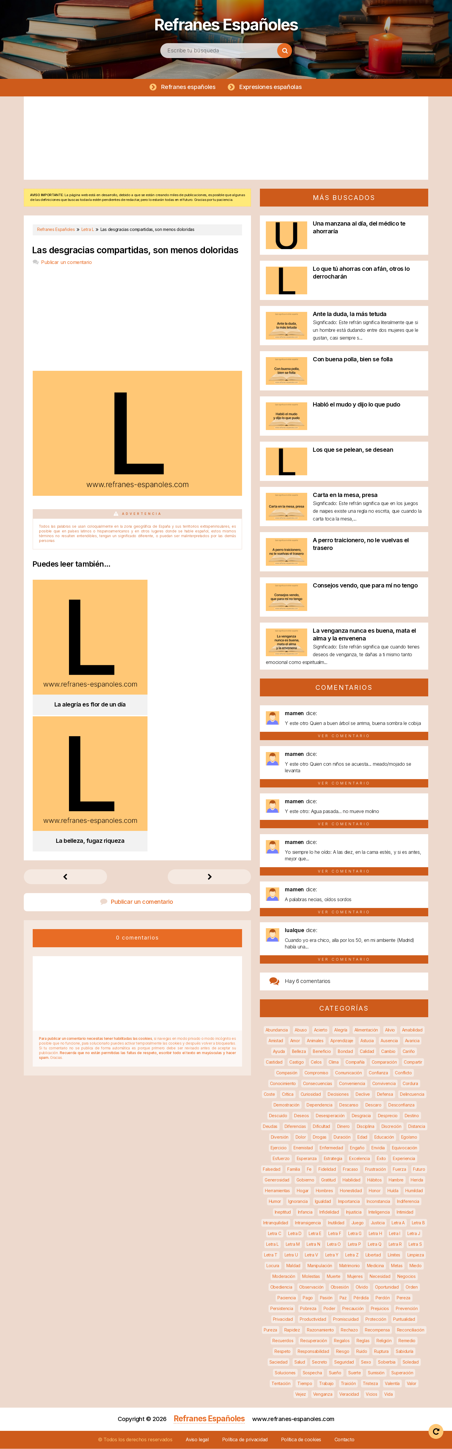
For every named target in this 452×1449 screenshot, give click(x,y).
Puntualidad (404, 1319)
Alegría (340, 1030)
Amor (295, 1040)
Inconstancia (378, 1201)
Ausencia (389, 1040)
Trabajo (326, 1383)
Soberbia (387, 1362)
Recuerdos (282, 1340)
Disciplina (365, 1126)
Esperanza (307, 1158)
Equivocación (404, 1148)
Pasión (326, 1297)
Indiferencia (408, 1201)
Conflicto (403, 1073)
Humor (275, 1201)
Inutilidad (336, 1223)
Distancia (416, 1126)
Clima (334, 1062)
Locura (272, 1265)
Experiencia (404, 1158)
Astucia (367, 1040)
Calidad (367, 1051)
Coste (269, 1094)
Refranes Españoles (226, 24)
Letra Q (375, 1244)
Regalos (341, 1340)
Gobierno (305, 1180)
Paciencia (286, 1297)
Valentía (392, 1383)
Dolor (301, 1137)
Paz (343, 1297)
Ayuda (279, 1051)
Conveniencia (352, 1083)
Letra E (315, 1233)
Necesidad (380, 1276)
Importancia (349, 1201)
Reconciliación (410, 1330)
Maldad (293, 1265)
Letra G (355, 1233)
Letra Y (331, 1255)
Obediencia (281, 1287)
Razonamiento (320, 1330)
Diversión (279, 1137)
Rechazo (349, 1330)
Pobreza (308, 1308)
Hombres (324, 1190)
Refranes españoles (188, 86)
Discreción (391, 1126)
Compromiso (316, 1073)
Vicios (371, 1394)
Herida (417, 1180)
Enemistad (303, 1148)
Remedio (406, 1340)
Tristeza (370, 1383)
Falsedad (271, 1169)
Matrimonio (349, 1265)
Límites (394, 1255)
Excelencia (359, 1158)
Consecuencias (317, 1083)
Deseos (301, 1115)
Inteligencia (379, 1212)
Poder (329, 1308)
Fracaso (350, 1169)
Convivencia (384, 1083)
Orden (412, 1287)
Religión (384, 1340)
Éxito (381, 1158)
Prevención (407, 1308)
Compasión (286, 1073)
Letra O (334, 1244)
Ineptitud (283, 1212)
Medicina (375, 1265)
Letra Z (351, 1255)
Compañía (355, 1062)
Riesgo (342, 1351)
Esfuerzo (281, 1158)
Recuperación (313, 1340)
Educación (384, 1137)
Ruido (361, 1351)
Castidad (274, 1062)
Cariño (409, 1051)
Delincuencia (412, 1094)
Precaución (353, 1308)
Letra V (311, 1255)
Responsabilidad (313, 1351)
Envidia (378, 1148)
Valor (412, 1383)
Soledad (411, 1362)
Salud (299, 1362)
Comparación (384, 1062)
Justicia (378, 1223)
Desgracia (361, 1115)
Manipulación (319, 1265)
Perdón (383, 1297)
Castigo (296, 1062)
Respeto (282, 1351)
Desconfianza (401, 1105)
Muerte (333, 1276)
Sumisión (376, 1372)
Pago (308, 1297)
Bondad (345, 1051)
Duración (342, 1137)
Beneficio (322, 1051)
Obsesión (340, 1287)
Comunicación (348, 1073)
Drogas (320, 1137)
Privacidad (283, 1319)
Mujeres (354, 1276)
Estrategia (333, 1158)
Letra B (418, 1223)
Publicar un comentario (66, 262)
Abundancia (277, 1030)
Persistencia (281, 1308)
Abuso (301, 1030)
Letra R (395, 1244)
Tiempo (304, 1383)
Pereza (403, 1297)
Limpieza (415, 1255)
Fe (309, 1169)
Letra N (313, 1244)
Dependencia (319, 1105)
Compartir (413, 1062)
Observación (311, 1287)
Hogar (303, 1190)
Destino (412, 1115)
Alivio (390, 1030)
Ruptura (381, 1351)
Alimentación (366, 1030)
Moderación (283, 1276)
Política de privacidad (245, 1440)
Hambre (396, 1180)
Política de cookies (301, 1440)
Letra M (293, 1244)
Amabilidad (412, 1030)
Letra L (272, 1244)
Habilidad (351, 1180)
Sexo (366, 1362)
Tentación (280, 1383)
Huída (392, 1190)
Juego (357, 1223)
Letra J (413, 1233)
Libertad (373, 1255)
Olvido (362, 1287)
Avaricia (412, 1040)
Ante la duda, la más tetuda (350, 314)
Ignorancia (298, 1201)
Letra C (274, 1233)
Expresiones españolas (270, 86)
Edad (362, 1137)
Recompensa (377, 1330)
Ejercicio (278, 1148)
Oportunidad (387, 1287)
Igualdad (323, 1201)
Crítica (288, 1094)
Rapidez (292, 1330)
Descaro (373, 1105)
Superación (402, 1372)
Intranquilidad (275, 1223)
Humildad (414, 1190)
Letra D (295, 1233)
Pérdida (361, 1297)
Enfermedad (331, 1148)
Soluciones (285, 1372)
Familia (293, 1169)
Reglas (363, 1340)
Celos (316, 1062)
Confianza (378, 1073)
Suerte (354, 1372)
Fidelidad (327, 1169)
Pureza (270, 1330)
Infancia (305, 1212)
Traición (348, 1383)
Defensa (385, 1094)
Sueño (335, 1372)
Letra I (394, 1233)
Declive (363, 1094)
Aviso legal (197, 1440)
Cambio (388, 1051)
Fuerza (399, 1169)
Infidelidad (329, 1212)
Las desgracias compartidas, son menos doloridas (135, 250)
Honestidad (351, 1190)
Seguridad (344, 1362)
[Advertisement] (226, 138)
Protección (375, 1319)
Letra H (375, 1233)
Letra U (291, 1255)
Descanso (348, 1105)
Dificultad (321, 1126)
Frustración (375, 1169)
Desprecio (388, 1115)
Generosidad (277, 1180)
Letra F (334, 1233)
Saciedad (278, 1362)
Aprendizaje (341, 1040)
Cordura (410, 1083)
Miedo (415, 1265)
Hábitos (374, 1180)
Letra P (354, 1244)
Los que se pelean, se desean (353, 450)
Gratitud (328, 1180)
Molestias (311, 1276)
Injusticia (354, 1212)
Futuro (419, 1169)
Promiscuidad (345, 1319)
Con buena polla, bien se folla (353, 359)
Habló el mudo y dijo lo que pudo (356, 404)
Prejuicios (380, 1308)
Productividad (313, 1319)
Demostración (286, 1105)
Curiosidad (311, 1094)
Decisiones (338, 1094)
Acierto (320, 1030)
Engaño (357, 1148)
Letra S (415, 1244)
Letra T (270, 1255)
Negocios (406, 1276)
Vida (388, 1394)
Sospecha (312, 1372)
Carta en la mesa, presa (345, 495)
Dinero (343, 1126)
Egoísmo (409, 1137)
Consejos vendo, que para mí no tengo (365, 585)
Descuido (278, 1115)
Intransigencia (308, 1223)
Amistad (276, 1040)
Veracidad (349, 1394)
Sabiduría (404, 1351)
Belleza (299, 1051)
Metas (397, 1265)
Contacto (344, 1440)
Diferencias (295, 1126)
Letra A (398, 1223)
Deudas (270, 1126)
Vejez (300, 1394)
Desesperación (330, 1115)
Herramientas (277, 1190)
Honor (375, 1190)
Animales (315, 1040)
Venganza (322, 1394)
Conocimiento (283, 1083)
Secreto (319, 1362)
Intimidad (405, 1212)
